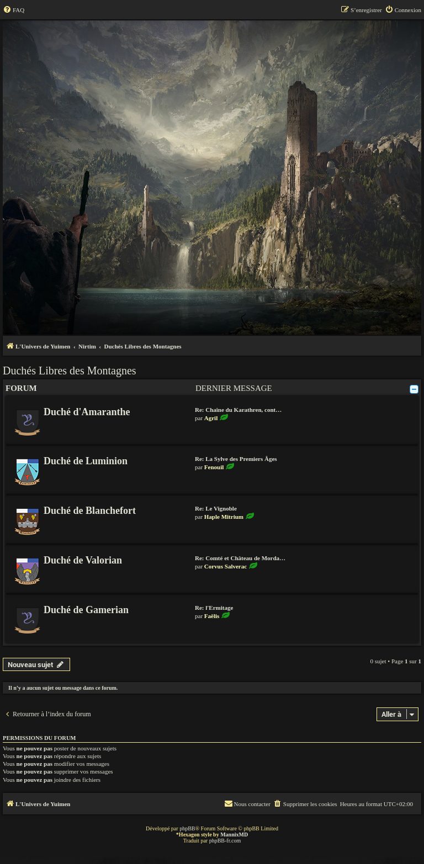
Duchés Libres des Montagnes (69, 370)
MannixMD (234, 834)
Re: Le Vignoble (216, 508)
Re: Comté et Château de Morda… (240, 558)
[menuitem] (13, 10)
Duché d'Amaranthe (87, 411)
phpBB (187, 828)
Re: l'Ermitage (214, 607)
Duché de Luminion (86, 460)
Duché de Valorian (83, 560)
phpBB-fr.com (225, 841)
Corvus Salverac (225, 566)
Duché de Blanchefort (90, 510)
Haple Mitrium (223, 516)
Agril (211, 418)
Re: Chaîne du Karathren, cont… (238, 409)
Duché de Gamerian (86, 609)
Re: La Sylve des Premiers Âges (236, 458)
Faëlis (212, 616)
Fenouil (214, 467)
